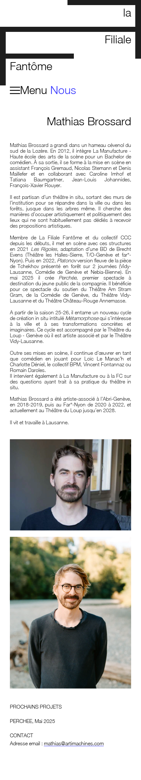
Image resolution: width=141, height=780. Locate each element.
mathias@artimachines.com (74, 743)
